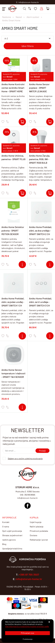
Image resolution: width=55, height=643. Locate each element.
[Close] (27, 633)
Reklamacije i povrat (39, 539)
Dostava (33, 535)
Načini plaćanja (36, 526)
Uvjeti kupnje (35, 522)
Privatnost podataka (39, 531)
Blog (4, 544)
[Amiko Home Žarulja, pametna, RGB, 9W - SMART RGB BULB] (50, 193)
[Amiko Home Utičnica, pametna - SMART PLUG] (22, 193)
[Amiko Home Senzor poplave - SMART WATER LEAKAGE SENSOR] (50, 121)
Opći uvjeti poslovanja (12, 531)
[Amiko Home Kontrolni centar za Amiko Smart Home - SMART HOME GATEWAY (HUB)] (22, 121)
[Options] (27, 639)
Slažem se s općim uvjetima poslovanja (25, 458)
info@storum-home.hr (29, 579)
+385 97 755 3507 (29, 574)
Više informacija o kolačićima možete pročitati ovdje (27, 626)
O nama (5, 526)
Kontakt (5, 522)
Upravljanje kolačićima (12, 548)
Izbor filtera (27, 46)
